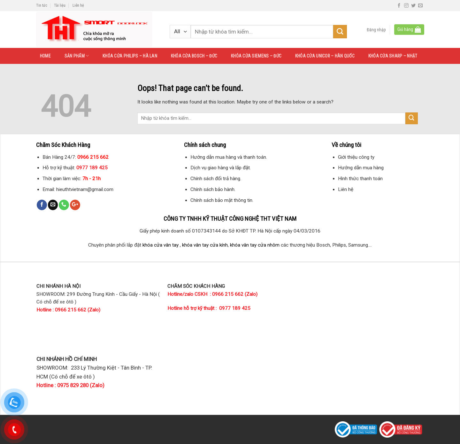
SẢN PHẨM (77, 56)
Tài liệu (59, 5)
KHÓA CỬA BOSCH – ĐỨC (194, 55)
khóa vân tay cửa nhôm (255, 245)
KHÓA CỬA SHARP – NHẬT (393, 55)
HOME (45, 55)
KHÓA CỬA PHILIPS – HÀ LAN (130, 55)
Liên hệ (78, 5)
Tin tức (41, 5)
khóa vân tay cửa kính (205, 245)
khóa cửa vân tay (160, 245)
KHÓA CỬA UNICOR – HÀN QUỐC (325, 55)
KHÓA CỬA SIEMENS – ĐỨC (256, 55)
